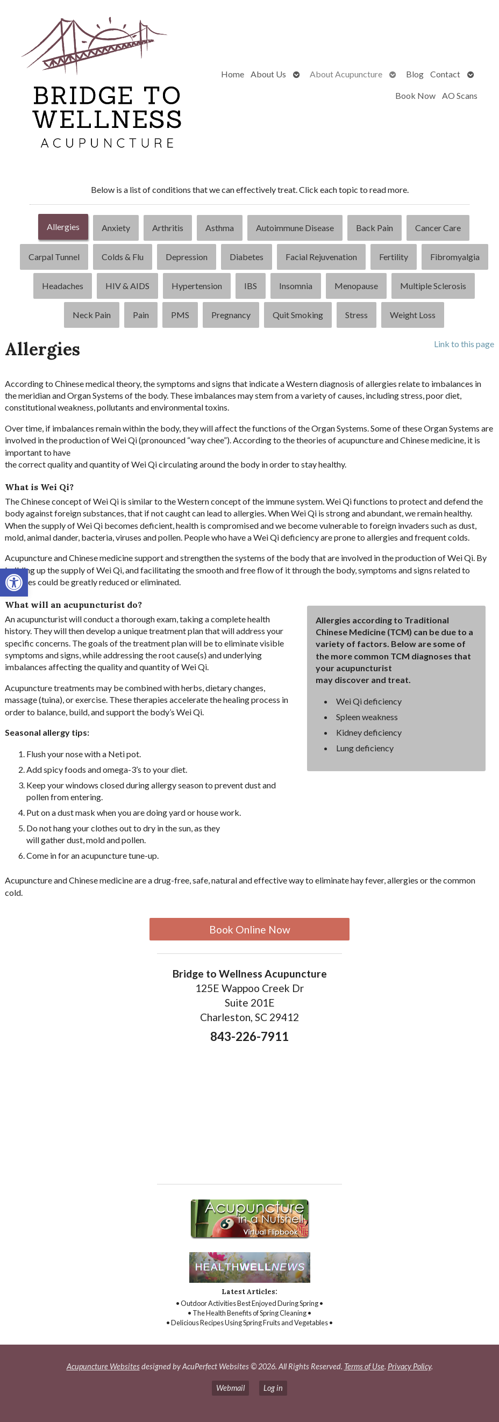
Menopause (356, 286)
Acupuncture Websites (103, 1366)
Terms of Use (364, 1366)
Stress (356, 315)
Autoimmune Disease (295, 227)
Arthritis (167, 227)
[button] (14, 583)
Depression (187, 257)
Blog (415, 74)
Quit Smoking (298, 315)
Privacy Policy (409, 1366)
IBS (250, 286)
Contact (445, 74)
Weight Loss (413, 315)
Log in (273, 1387)
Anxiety (116, 227)
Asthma (219, 227)
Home (232, 74)
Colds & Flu (123, 257)
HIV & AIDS (127, 286)
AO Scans (459, 95)
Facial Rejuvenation (321, 257)
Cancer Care (438, 227)
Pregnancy (231, 315)
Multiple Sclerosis (433, 286)
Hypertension (197, 286)
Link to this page (464, 344)
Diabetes (246, 257)
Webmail (230, 1387)
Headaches (62, 286)
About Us (268, 74)
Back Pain (374, 227)
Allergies (63, 226)
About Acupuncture (346, 74)
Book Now (415, 95)
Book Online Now (249, 929)
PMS (180, 315)
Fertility (393, 257)
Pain (141, 315)
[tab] (63, 227)
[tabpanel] (249, 622)
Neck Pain (92, 315)
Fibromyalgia (455, 257)
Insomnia (295, 286)
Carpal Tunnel (54, 257)
